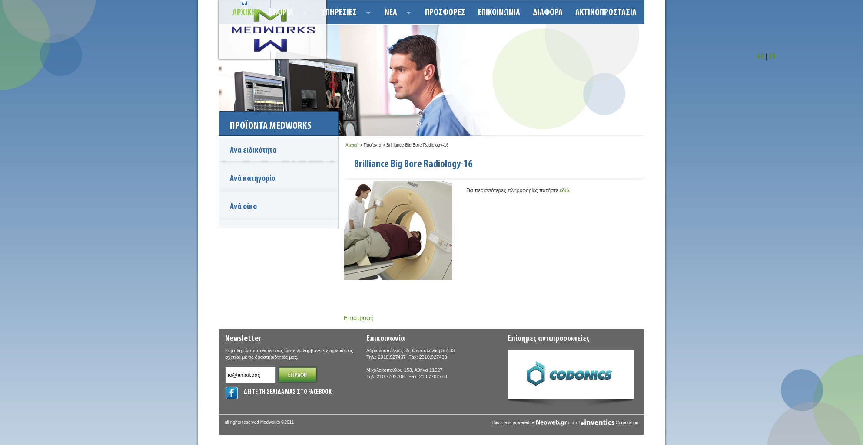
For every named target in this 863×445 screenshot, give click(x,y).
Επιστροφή (359, 317)
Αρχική (351, 145)
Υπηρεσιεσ (343, 14)
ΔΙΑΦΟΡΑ (548, 12)
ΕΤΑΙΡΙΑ (285, 14)
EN (772, 57)
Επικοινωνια (499, 12)
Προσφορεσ (445, 12)
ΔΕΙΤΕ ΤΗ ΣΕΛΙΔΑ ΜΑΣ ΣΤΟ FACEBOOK (287, 392)
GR (760, 57)
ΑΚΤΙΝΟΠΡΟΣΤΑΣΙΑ (606, 12)
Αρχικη (244, 12)
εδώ (564, 190)
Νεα (395, 14)
